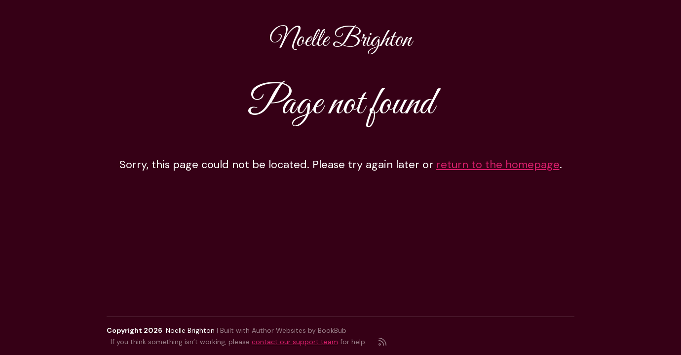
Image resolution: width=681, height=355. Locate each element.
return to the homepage (498, 164)
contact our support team (295, 341)
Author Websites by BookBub (299, 330)
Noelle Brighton (341, 40)
